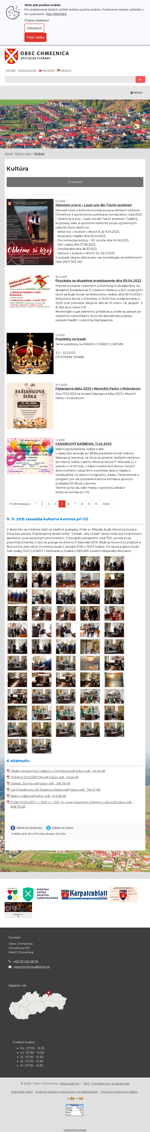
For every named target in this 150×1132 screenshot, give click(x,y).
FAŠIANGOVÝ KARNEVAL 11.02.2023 (83, 444)
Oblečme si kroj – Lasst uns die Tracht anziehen (93, 205)
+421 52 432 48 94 (25, 961)
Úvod (8, 153)
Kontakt (11, 70)
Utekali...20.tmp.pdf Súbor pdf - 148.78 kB (40, 783)
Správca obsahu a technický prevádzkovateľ (66, 1092)
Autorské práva (22, 1092)
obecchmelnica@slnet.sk (32, 967)
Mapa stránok (69, 1083)
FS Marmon (75, 182)
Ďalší (106, 504)
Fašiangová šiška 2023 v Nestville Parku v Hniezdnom (98, 388)
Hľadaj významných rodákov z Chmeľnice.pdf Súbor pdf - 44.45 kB (58, 771)
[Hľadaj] (70, 79)
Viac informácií (56, 14)
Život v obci (23, 153)
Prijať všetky (35, 37)
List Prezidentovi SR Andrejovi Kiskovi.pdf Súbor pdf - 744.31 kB (55, 790)
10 (96, 504)
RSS (86, 1083)
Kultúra (39, 153)
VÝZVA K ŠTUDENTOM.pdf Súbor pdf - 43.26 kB (45, 777)
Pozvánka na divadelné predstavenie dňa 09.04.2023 (98, 281)
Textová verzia (27, 70)
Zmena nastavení (36, 20)
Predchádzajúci (19, 504)
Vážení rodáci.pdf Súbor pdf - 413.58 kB (38, 796)
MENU (136, 92)
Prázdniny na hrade (70, 339)
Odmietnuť (34, 28)
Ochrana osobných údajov (119, 1092)
